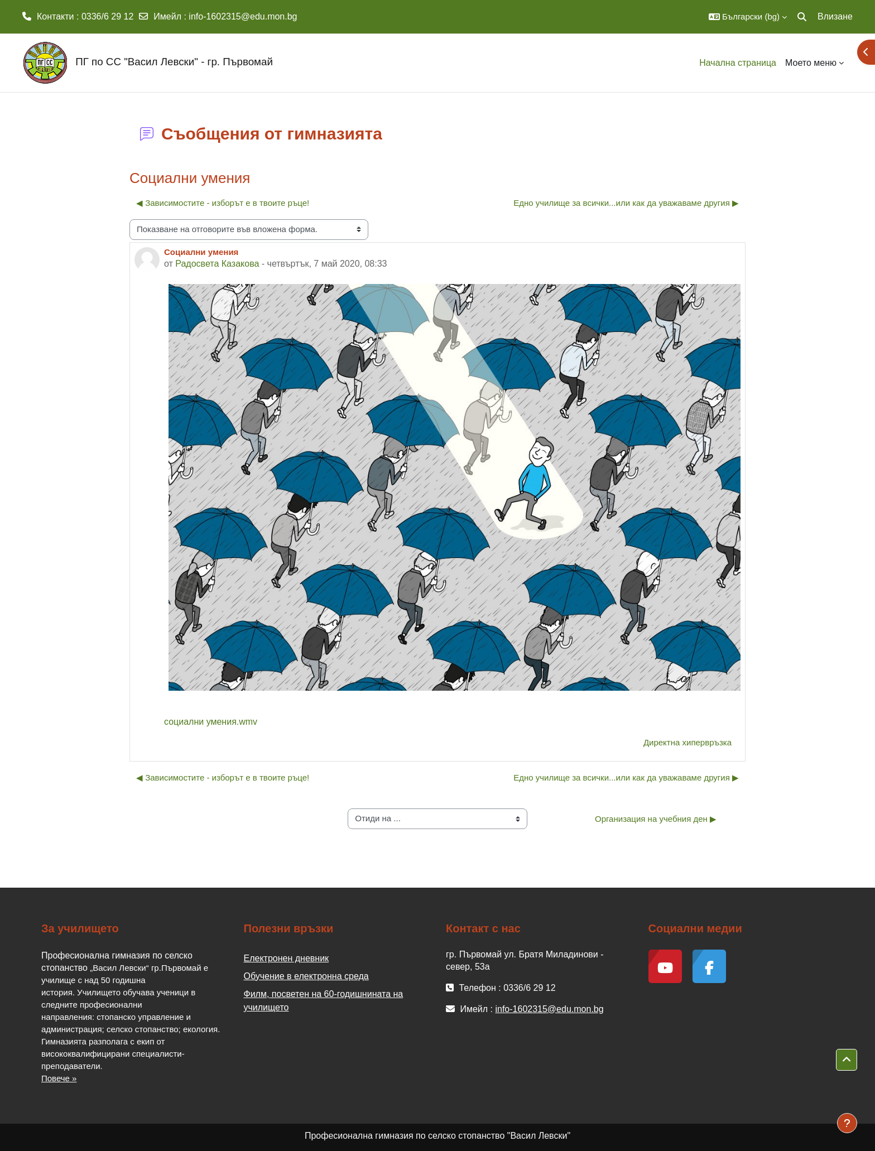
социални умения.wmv (210, 721)
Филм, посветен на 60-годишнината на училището (323, 1000)
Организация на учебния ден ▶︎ (656, 818)
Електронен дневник (286, 958)
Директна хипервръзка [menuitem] (687, 742)
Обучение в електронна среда (306, 976)
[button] (748, 16)
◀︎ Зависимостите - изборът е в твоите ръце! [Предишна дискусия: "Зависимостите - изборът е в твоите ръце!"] (222, 203)
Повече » (58, 1078)
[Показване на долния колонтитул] (847, 1123)
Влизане (835, 16)
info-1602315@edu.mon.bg (243, 16)
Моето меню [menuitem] (810, 63)
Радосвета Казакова (217, 263)
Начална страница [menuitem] (737, 63)
